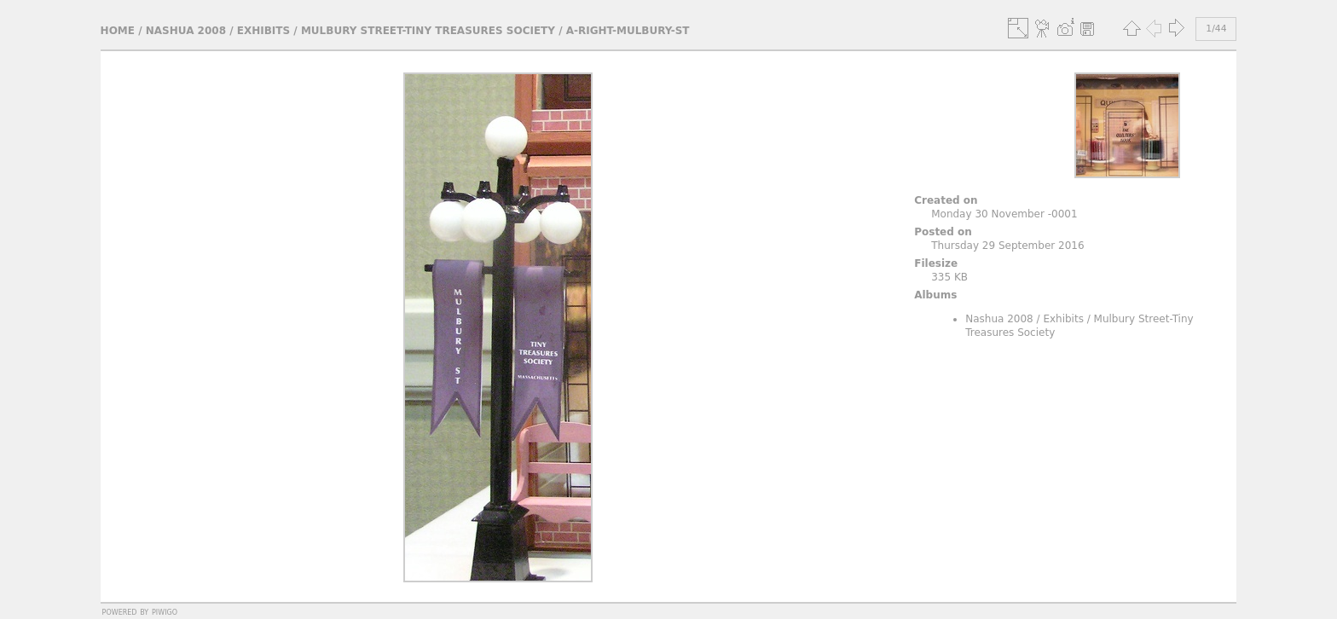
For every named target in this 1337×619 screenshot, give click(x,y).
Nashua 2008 (186, 31)
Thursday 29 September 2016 (1007, 246)
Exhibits (263, 31)
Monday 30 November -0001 (1004, 214)
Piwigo (164, 611)
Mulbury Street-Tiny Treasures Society (428, 31)
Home (118, 31)
